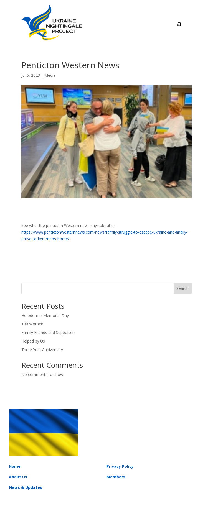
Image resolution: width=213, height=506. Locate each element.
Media (49, 75)
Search (182, 288)
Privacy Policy (120, 466)
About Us (18, 476)
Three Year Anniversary (42, 349)
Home (15, 466)
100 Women (32, 323)
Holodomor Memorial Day (45, 315)
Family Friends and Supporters (48, 332)
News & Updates (25, 487)
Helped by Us (33, 341)
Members (115, 476)
